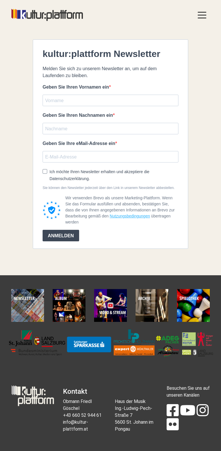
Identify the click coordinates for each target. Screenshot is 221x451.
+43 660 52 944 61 (82, 415)
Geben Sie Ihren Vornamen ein (76, 87)
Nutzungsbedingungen (130, 216)
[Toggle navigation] (202, 15)
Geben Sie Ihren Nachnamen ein (78, 115)
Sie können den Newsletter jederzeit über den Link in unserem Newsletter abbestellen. (109, 188)
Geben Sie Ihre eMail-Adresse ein (79, 143)
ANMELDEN (61, 235)
